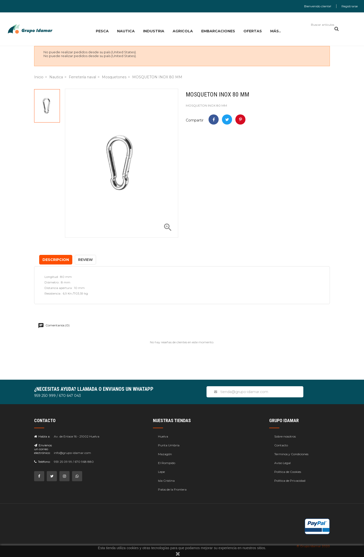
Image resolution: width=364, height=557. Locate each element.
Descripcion (55, 259)
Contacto (281, 445)
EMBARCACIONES (218, 31)
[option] (47, 106)
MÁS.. (275, 31)
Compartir (214, 119)
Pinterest (240, 119)
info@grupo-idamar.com (72, 453)
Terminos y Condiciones (291, 454)
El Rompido (166, 463)
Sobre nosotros (285, 436)
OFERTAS (252, 31)
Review (85, 259)
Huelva (163, 436)
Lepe (161, 472)
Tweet (227, 119)
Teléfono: (42, 462)
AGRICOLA (183, 31)
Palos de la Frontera (172, 489)
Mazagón (165, 454)
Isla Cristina (166, 480)
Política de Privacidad (289, 480)
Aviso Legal (282, 463)
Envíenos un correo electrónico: (43, 449)
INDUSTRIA (153, 31)
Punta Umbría (168, 445)
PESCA (102, 31)
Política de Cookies (287, 472)
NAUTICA (126, 31)
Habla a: (42, 436)
